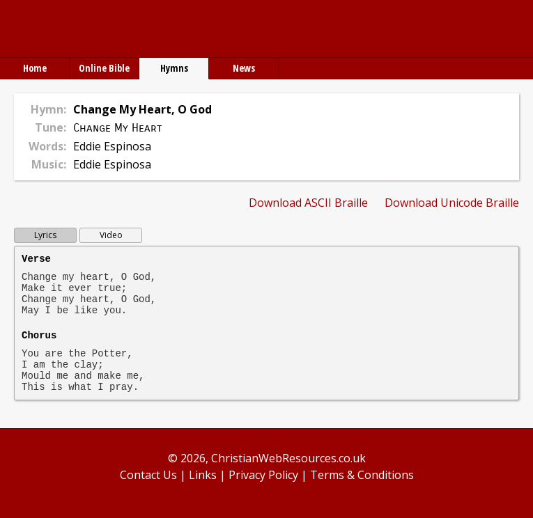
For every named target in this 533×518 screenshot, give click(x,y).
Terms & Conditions (362, 474)
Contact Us (148, 474)
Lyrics (45, 235)
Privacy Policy (263, 474)
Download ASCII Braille (308, 202)
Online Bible (104, 67)
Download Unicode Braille (452, 202)
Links (203, 474)
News (244, 67)
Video (111, 235)
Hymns (174, 67)
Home (35, 67)
